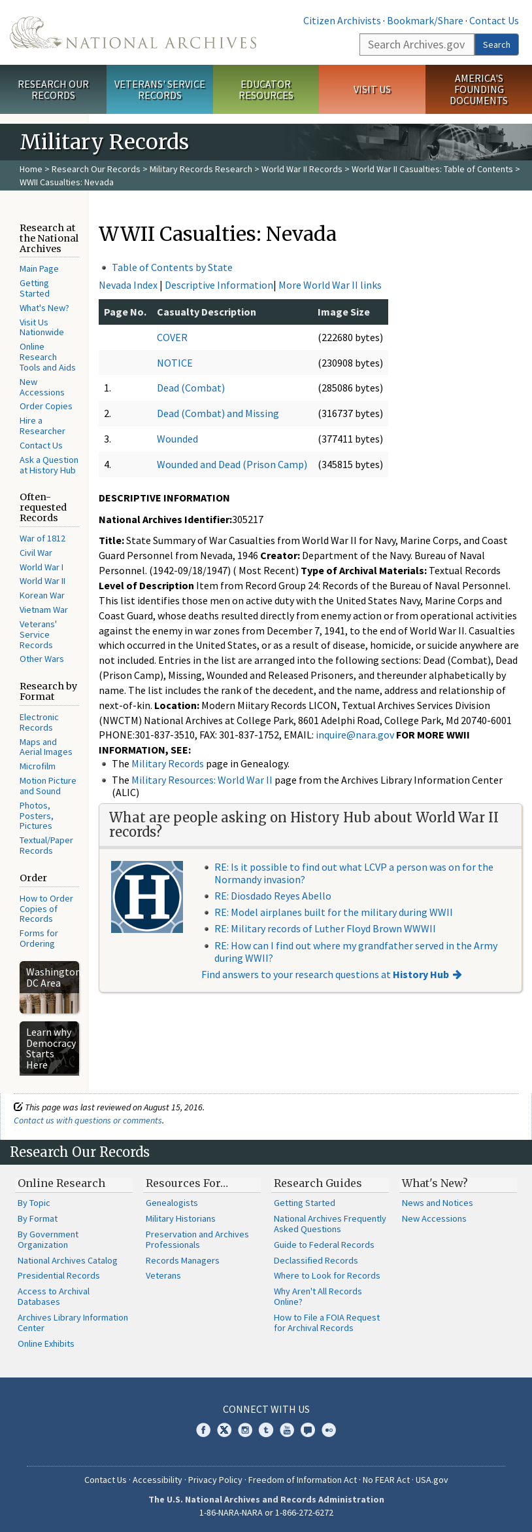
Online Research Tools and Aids (48, 356)
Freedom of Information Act (302, 1480)
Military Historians (181, 1218)
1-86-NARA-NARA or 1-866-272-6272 (266, 1512)
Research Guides (318, 1183)
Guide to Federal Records (324, 1244)
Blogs (308, 1430)
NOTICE (175, 362)
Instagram (245, 1430)
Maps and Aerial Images (46, 747)
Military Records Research (201, 169)
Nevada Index (128, 284)
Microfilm (38, 766)
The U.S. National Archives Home (133, 32)
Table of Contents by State (172, 267)
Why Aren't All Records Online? (318, 1296)
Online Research (61, 1183)
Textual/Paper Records (46, 845)
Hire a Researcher (42, 425)
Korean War (42, 595)
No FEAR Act (386, 1480)
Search (496, 44)
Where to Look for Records (327, 1275)
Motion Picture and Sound (48, 786)
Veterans (163, 1275)
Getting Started (35, 288)
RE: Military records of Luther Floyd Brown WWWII (325, 928)
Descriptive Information (219, 284)
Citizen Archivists (342, 20)
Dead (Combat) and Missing (218, 413)
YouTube (287, 1430)
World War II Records (301, 169)
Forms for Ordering (39, 938)
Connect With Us (266, 1408)
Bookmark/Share (425, 20)
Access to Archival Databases (54, 1296)
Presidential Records (59, 1275)
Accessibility (157, 1480)
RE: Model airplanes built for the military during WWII (333, 912)
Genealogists (172, 1203)
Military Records (167, 763)
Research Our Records (53, 89)
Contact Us (494, 20)
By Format (38, 1218)
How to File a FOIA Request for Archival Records (327, 1322)
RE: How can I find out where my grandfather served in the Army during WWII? (355, 951)
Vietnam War (44, 609)
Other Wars (42, 659)
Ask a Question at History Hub (49, 465)
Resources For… (187, 1183)
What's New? (44, 308)
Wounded (177, 438)
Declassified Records (316, 1260)
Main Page (39, 268)
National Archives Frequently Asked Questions (330, 1224)
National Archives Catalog (68, 1260)
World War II (42, 581)
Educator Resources (266, 89)
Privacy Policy (215, 1480)
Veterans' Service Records (159, 89)
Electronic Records (39, 722)
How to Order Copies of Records (46, 908)
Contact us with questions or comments (88, 1120)
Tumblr (266, 1430)
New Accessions (42, 387)
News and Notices (437, 1203)
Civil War (36, 552)
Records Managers (183, 1260)
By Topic (34, 1203)
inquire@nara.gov (355, 734)
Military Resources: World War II (202, 779)
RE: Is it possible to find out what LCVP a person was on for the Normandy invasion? (353, 873)
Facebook (203, 1430)
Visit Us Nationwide (42, 327)
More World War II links (330, 284)
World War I (41, 567)
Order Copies (46, 406)
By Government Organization (48, 1239)
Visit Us (372, 89)
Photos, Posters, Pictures (37, 815)
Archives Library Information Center (73, 1322)
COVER (172, 337)
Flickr (329, 1430)
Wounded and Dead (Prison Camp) (232, 464)
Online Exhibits (46, 1343)
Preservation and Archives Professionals (197, 1239)
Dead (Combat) (191, 387)
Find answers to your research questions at (325, 974)
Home (31, 169)
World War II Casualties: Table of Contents (432, 169)
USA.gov (432, 1480)
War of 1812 (42, 538)
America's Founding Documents (479, 89)
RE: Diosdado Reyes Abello (272, 895)
